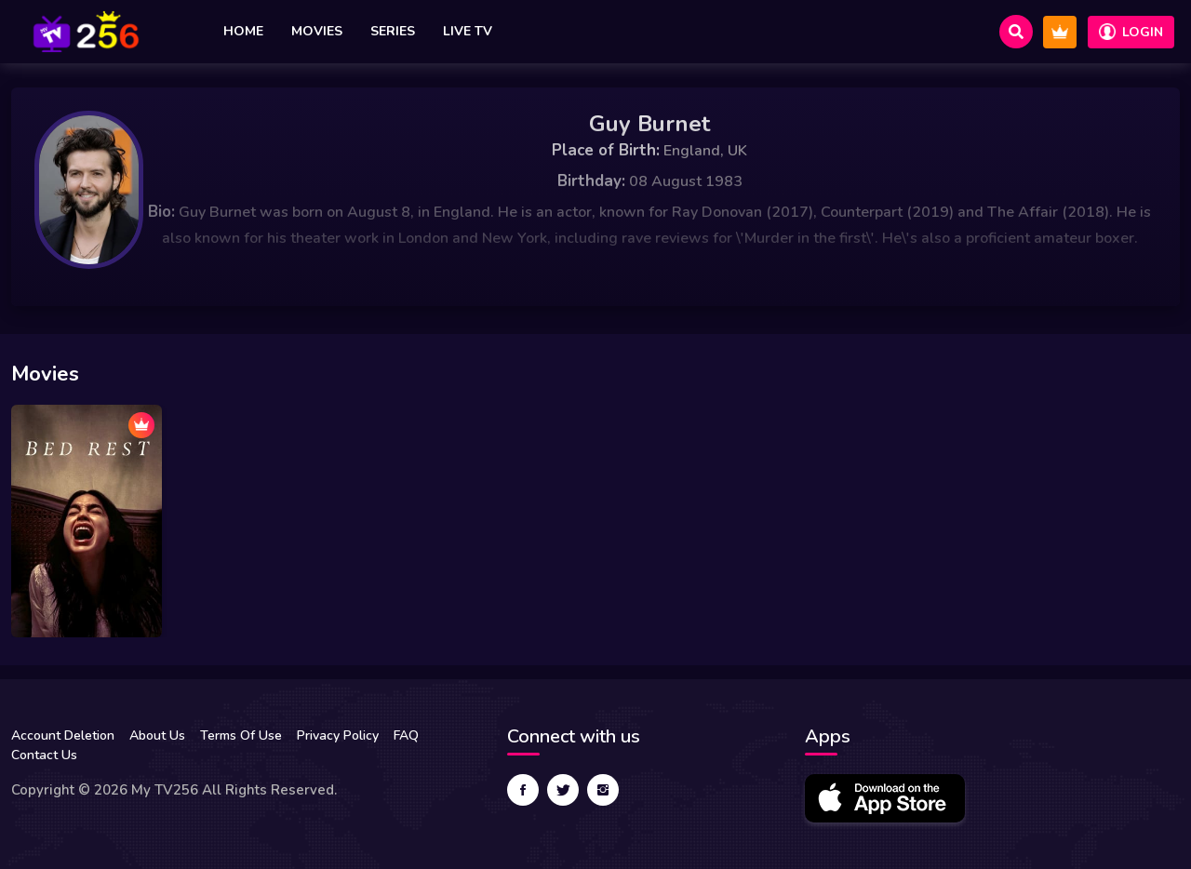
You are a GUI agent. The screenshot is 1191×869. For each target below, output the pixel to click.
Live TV (467, 31)
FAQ (406, 735)
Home (243, 31)
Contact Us (44, 755)
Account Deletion (62, 735)
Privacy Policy (338, 735)
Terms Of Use (241, 735)
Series (392, 31)
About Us (157, 735)
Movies (316, 31)
